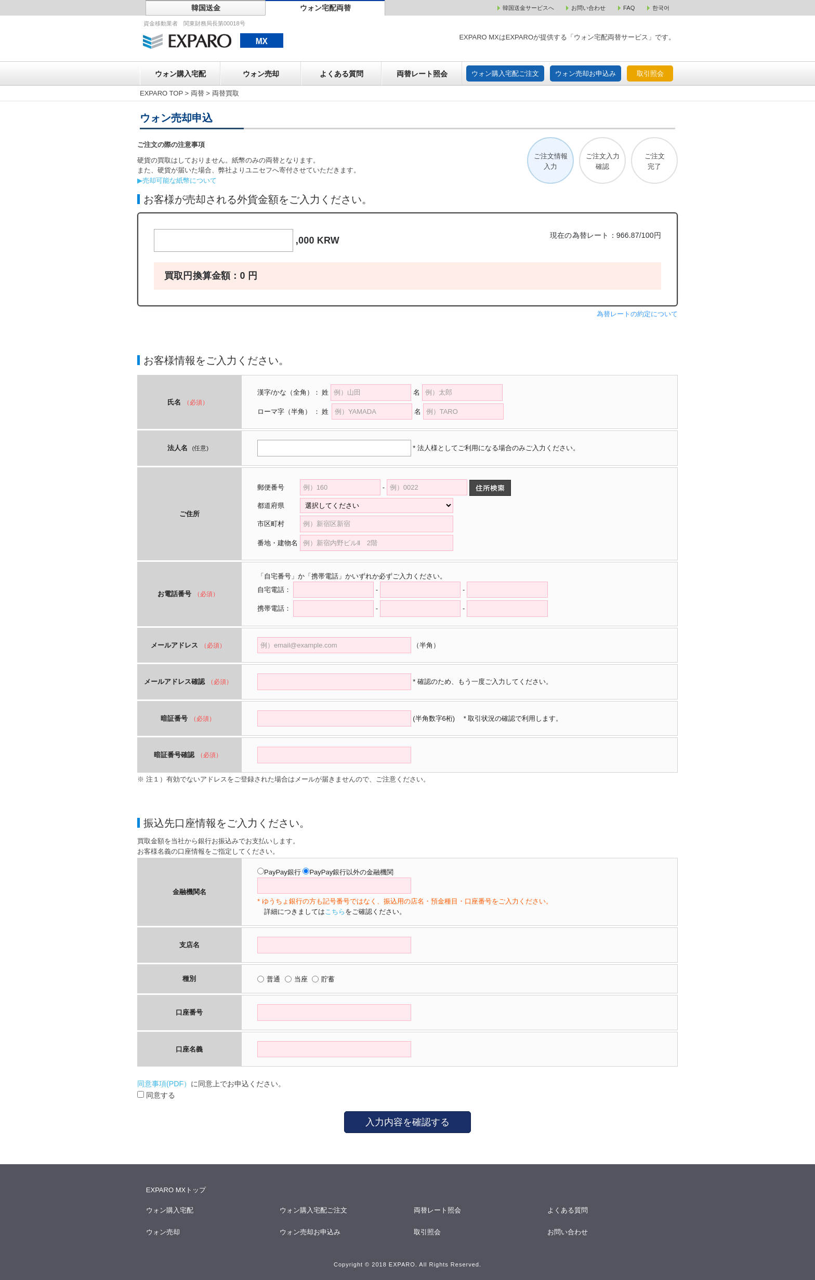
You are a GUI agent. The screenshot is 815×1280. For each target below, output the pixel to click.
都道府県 (277, 505)
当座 (301, 979)
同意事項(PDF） (164, 1084)
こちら (335, 911)
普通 (273, 979)
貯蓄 (328, 979)
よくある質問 (341, 74)
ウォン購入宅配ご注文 (505, 73)
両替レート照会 (422, 74)
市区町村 (277, 524)
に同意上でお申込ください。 (211, 1084)
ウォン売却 (261, 74)
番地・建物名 (277, 543)
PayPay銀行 (282, 872)
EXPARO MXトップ (176, 1190)
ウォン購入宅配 (180, 74)
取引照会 (650, 73)
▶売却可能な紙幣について (177, 180)
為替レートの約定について (637, 314)
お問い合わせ (568, 1232)
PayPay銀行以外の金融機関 (351, 872)
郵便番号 (270, 487)
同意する (156, 1095)
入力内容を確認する (407, 1122)
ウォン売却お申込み (585, 73)
